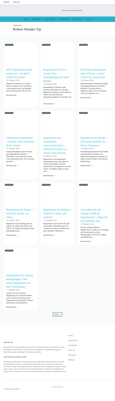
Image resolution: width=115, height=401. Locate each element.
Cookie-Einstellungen (12, 389)
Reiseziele (79, 19)
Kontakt (7, 2)
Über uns (16, 2)
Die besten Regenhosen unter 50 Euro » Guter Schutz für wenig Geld (93, 73)
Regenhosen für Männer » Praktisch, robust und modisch (57, 213)
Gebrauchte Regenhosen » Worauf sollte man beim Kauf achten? (20, 141)
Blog (89, 19)
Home (26, 19)
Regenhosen (36, 19)
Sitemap (71, 360)
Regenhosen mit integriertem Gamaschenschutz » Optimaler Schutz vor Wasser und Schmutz (55, 145)
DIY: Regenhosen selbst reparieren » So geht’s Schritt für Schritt (19, 73)
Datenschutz (73, 340)
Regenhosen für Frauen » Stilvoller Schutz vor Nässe (19, 213)
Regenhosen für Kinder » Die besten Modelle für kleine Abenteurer (94, 141)
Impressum (72, 345)
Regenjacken (50, 19)
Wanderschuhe (64, 19)
